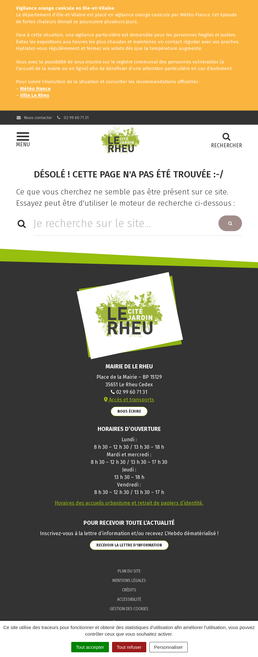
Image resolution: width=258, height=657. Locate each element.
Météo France (35, 88)
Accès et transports (129, 400)
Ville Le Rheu (34, 95)
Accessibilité (129, 599)
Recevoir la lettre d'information (129, 545)
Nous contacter (34, 117)
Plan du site (129, 571)
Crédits (129, 590)
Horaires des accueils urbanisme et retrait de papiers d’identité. (129, 503)
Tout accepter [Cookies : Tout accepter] (90, 647)
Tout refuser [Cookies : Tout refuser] (129, 647)
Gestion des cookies (129, 608)
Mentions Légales (129, 580)
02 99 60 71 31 (72, 117)
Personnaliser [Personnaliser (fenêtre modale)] (168, 647)
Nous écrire (129, 411)
